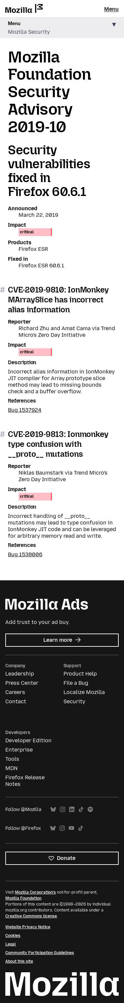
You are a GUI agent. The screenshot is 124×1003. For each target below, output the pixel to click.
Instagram (62, 809)
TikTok (81, 809)
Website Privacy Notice (27, 927)
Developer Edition (28, 740)
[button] (62, 28)
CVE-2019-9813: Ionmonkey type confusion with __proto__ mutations (58, 444)
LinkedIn (72, 809)
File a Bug (75, 683)
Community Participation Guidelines (39, 952)
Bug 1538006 (25, 554)
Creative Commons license (31, 916)
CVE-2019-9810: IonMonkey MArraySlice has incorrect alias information (58, 299)
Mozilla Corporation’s (35, 892)
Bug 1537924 (24, 410)
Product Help (80, 674)
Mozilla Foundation (23, 898)
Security (74, 701)
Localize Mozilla (84, 692)
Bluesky (53, 809)
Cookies (13, 935)
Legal (10, 944)
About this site (19, 961)
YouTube (71, 828)
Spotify (90, 809)
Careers (15, 692)
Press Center (21, 683)
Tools (12, 759)
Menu (111, 9)
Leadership (19, 674)
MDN (11, 768)
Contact (15, 701)
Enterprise (19, 750)
